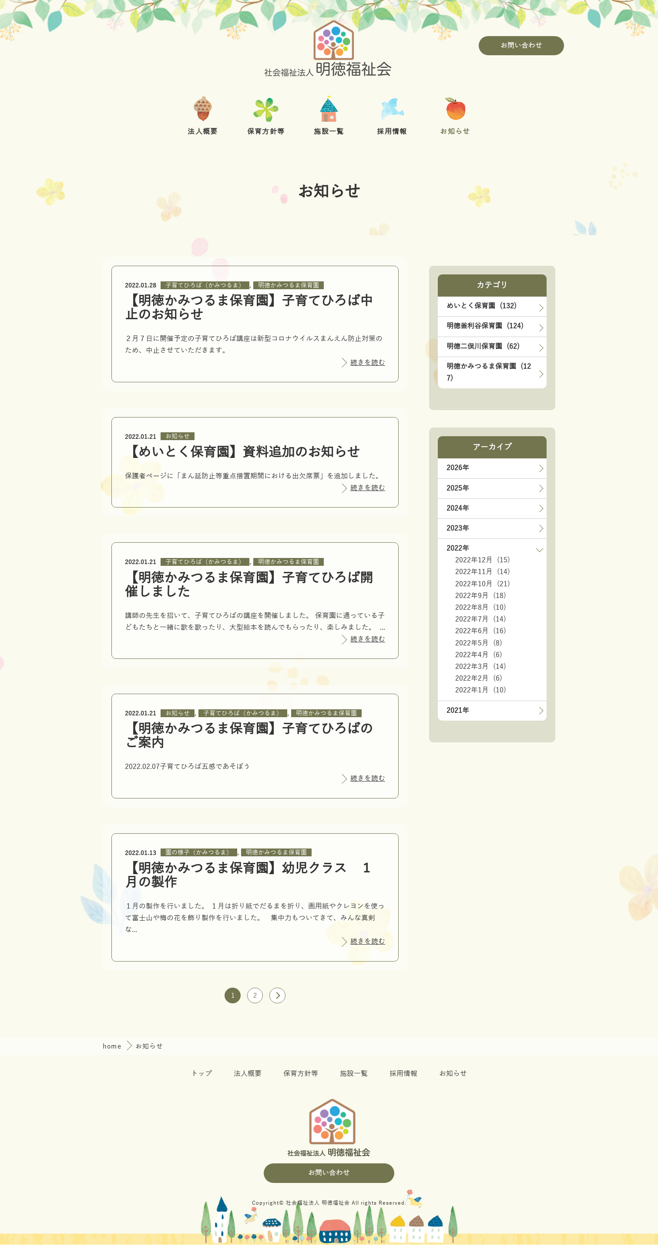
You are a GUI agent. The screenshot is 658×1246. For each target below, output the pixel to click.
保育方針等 (300, 1075)
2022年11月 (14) (482, 572)
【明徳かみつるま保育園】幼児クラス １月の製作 (249, 876)
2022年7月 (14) (480, 619)
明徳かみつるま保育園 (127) (488, 372)
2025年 (457, 488)
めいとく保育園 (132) (481, 306)
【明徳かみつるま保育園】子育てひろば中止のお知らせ (249, 308)
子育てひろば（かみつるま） (205, 285)
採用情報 (403, 1075)
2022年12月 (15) (482, 560)
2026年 (457, 468)
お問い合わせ (521, 46)
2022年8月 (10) (480, 607)
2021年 (457, 711)
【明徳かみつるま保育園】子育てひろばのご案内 (249, 736)
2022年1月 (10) (480, 690)
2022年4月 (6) (478, 655)
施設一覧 (354, 1075)
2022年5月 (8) (478, 643)
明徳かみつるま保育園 (288, 285)
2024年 (457, 508)
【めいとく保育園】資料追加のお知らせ (242, 452)
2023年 (457, 528)
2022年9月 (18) (480, 596)
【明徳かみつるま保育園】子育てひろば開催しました (249, 585)
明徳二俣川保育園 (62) (483, 347)
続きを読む (367, 363)
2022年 (457, 548)
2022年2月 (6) (478, 678)
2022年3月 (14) (480, 667)
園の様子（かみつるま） (198, 852)
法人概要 (248, 1075)
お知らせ (177, 436)
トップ (201, 1075)
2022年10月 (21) (482, 584)
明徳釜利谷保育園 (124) (485, 326)
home (113, 1048)
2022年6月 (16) (480, 631)
